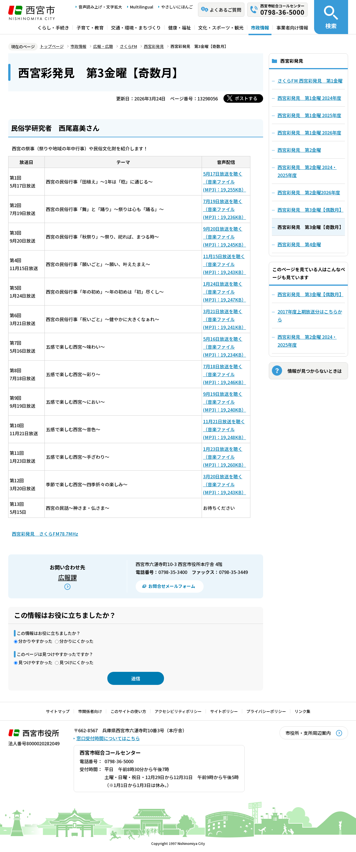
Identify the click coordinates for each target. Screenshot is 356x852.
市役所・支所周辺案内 (308, 732)
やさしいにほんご (177, 7)
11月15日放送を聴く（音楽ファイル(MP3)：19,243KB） (224, 264)
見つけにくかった (76, 662)
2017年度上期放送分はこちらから (310, 315)
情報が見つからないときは (314, 370)
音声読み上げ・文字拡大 (100, 7)
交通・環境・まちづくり (136, 27)
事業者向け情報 (292, 27)
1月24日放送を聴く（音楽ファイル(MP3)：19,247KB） (224, 291)
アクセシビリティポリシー (178, 711)
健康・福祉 (179, 27)
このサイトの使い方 (128, 711)
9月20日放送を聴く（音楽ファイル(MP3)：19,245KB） (224, 236)
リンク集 (302, 711)
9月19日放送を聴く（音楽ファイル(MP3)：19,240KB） (224, 401)
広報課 (67, 577)
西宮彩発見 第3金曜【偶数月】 (311, 294)
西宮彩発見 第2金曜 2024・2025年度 (307, 340)
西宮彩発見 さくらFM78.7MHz (45, 533)
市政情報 (260, 27)
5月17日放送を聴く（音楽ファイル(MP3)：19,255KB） (224, 181)
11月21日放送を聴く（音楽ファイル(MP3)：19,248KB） (224, 429)
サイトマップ (58, 711)
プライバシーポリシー (266, 711)
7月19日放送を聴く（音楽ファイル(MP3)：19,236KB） (224, 209)
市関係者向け (90, 711)
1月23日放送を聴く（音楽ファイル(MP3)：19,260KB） (224, 456)
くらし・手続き (53, 27)
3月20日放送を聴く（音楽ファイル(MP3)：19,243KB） (224, 484)
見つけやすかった (35, 662)
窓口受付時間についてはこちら (108, 738)
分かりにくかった (76, 641)
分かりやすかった (35, 641)
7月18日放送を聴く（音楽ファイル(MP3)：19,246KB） (224, 374)
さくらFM (128, 46)
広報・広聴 (103, 46)
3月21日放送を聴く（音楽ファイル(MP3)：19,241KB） (224, 319)
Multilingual (141, 7)
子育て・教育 (90, 27)
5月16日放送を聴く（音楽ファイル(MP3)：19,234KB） (224, 346)
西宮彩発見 (154, 46)
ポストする (246, 98)
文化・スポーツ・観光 (221, 27)
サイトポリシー (224, 711)
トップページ (52, 46)
